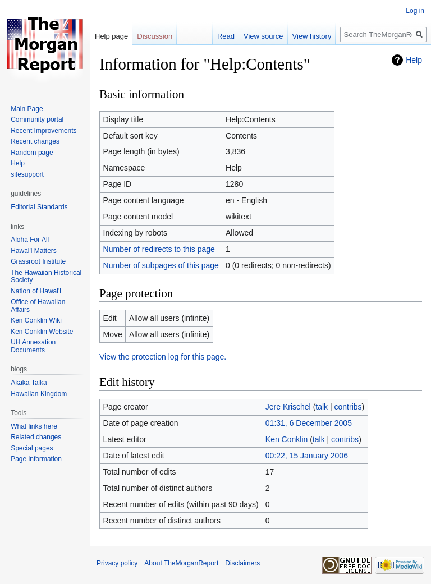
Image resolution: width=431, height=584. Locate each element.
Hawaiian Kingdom (39, 394)
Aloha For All (30, 239)
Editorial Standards (39, 207)
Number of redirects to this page (159, 249)
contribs (348, 406)
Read (226, 36)
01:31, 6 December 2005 (308, 423)
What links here (34, 426)
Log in (415, 11)
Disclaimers (242, 563)
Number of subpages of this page (161, 265)
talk (321, 406)
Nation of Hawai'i (36, 291)
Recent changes (35, 141)
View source (263, 36)
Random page (32, 153)
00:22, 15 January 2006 (306, 455)
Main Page (27, 109)
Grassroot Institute (38, 261)
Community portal (37, 119)
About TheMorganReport (181, 563)
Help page (111, 36)
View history (312, 36)
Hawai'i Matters (34, 251)
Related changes (36, 437)
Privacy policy (117, 563)
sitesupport (27, 174)
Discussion (154, 36)
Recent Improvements (43, 131)
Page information (36, 459)
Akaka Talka (29, 383)
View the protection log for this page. (162, 356)
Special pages (32, 448)
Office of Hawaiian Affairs (38, 306)
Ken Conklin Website (42, 331)
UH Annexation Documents (33, 346)
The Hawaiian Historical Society (46, 276)
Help (414, 60)
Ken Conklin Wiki (36, 320)
